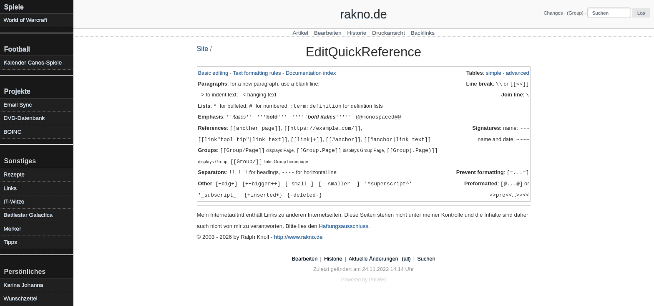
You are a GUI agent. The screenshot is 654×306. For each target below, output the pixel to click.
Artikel (300, 33)
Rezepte (14, 174)
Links (10, 188)
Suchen (426, 258)
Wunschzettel (20, 298)
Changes (553, 12)
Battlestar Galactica (28, 215)
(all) (406, 258)
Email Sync (17, 104)
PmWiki (377, 280)
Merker (12, 228)
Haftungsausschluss (343, 226)
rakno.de (363, 14)
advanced (517, 73)
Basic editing (213, 73)
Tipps (10, 242)
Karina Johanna (23, 285)
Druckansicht (388, 33)
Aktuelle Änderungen (373, 258)
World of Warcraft (25, 20)
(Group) (575, 12)
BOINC (12, 132)
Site (203, 48)
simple (493, 73)
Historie (356, 33)
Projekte (17, 91)
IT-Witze (13, 201)
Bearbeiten (328, 33)
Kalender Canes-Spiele (32, 62)
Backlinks (422, 33)
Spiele (14, 6)
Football (17, 49)
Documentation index (311, 73)
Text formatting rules (257, 73)
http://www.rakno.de (298, 237)
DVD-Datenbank (24, 118)
